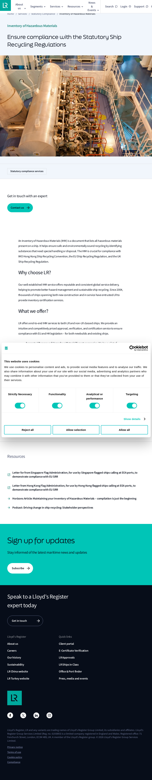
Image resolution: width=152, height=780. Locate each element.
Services (22, 13)
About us (12, 644)
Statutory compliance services (26, 171)
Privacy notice (15, 747)
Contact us (17, 208)
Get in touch (19, 621)
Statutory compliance (43, 13)
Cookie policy (14, 757)
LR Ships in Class (69, 664)
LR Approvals (67, 657)
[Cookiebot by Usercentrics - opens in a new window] (132, 348)
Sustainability (15, 664)
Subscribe (18, 568)
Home (10, 13)
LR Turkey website (18, 678)
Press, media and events (73, 678)
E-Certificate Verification (73, 651)
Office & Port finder (70, 671)
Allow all (124, 429)
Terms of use (14, 752)
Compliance (13, 762)
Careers (12, 651)
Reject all (28, 429)
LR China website (17, 671)
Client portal (66, 644)
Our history (14, 657)
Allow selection (76, 429)
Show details (132, 418)
